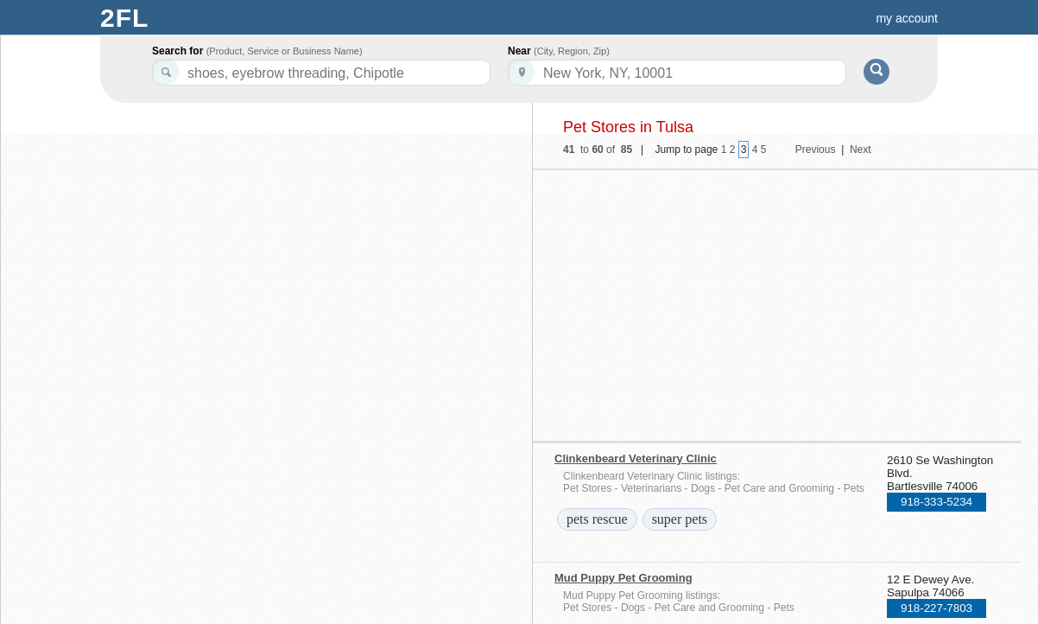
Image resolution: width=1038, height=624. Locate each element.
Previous (815, 149)
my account (907, 18)
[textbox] (677, 72)
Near (559, 51)
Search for (257, 51)
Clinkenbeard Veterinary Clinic (635, 458)
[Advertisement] (704, 300)
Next (860, 149)
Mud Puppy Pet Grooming (623, 577)
